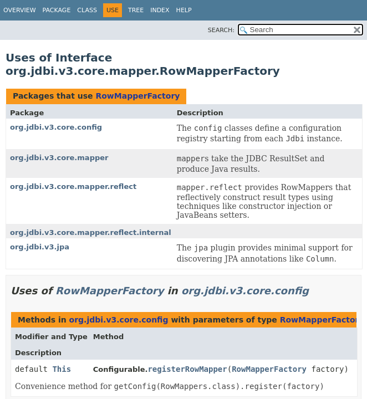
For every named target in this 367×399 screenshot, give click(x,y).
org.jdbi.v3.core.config (56, 127)
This (61, 369)
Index (159, 10)
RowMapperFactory (137, 95)
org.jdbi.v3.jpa (39, 247)
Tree (136, 10)
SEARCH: (221, 30)
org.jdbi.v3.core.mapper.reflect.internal (90, 232)
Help (184, 10)
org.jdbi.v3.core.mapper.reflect (73, 186)
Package (57, 10)
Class (87, 10)
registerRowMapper (187, 369)
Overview (19, 10)
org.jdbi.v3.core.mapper (59, 158)
